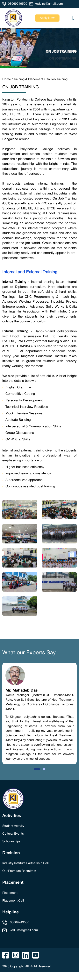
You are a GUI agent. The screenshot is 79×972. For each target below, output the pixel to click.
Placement (13, 882)
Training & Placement (28, 79)
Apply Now (47, 18)
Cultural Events (13, 833)
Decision (11, 853)
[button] (36, 769)
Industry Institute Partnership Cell (25, 863)
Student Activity (13, 826)
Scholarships (11, 841)
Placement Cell (13, 900)
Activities (11, 816)
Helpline (10, 912)
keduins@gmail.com (49, 4)
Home (6, 79)
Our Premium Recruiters (19, 871)
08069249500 (17, 4)
